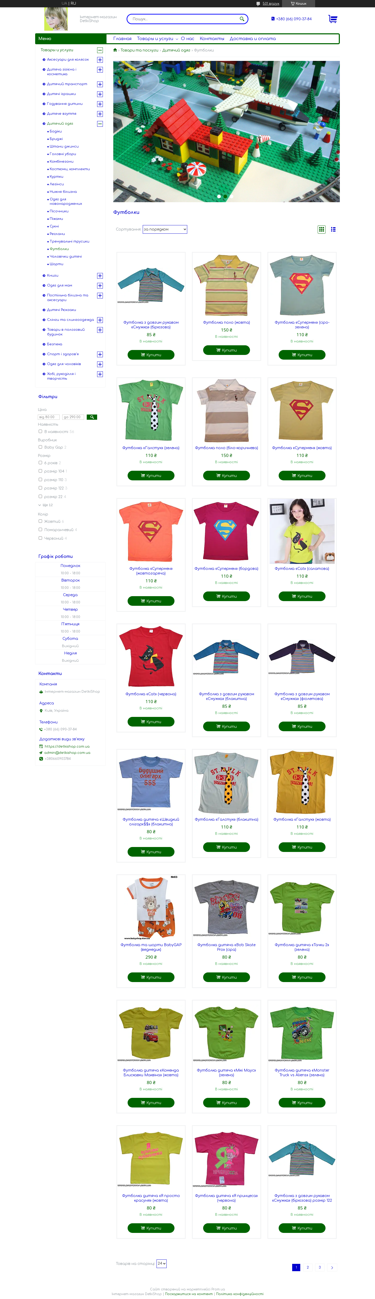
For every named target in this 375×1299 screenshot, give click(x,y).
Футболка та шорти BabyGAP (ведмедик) (151, 947)
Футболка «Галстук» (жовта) (302, 820)
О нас (187, 38)
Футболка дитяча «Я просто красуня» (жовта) (151, 1198)
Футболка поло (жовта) (226, 322)
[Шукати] (242, 19)
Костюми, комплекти (70, 169)
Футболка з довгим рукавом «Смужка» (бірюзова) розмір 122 (302, 1198)
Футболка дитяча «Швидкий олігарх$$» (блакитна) (151, 822)
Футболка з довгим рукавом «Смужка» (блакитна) (226, 696)
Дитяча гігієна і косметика (61, 72)
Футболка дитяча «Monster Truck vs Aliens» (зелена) (302, 1072)
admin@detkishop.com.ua (67, 753)
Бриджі (56, 139)
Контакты (212, 38)
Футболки (59, 249)
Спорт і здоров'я (63, 354)
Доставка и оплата (253, 38)
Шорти (56, 264)
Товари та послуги (139, 50)
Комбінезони (61, 161)
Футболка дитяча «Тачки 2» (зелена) (302, 947)
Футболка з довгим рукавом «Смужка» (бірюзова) (151, 325)
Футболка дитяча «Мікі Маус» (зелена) (226, 1072)
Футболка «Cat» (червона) (151, 694)
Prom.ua (218, 1289)
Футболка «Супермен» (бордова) (226, 569)
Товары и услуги (155, 38)
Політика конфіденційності (240, 1294)
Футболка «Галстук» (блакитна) (226, 820)
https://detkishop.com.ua (67, 746)
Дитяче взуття (61, 114)
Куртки (56, 177)
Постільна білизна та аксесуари (67, 298)
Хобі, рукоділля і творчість (61, 376)
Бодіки (56, 131)
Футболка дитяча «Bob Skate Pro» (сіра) (226, 947)
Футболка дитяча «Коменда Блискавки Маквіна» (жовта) (151, 1072)
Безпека (54, 344)
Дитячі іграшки (61, 94)
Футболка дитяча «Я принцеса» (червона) (226, 1198)
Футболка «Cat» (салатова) (302, 569)
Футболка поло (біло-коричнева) (226, 448)
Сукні (54, 226)
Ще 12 (48, 505)
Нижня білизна (63, 192)
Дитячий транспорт (67, 84)
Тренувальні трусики (69, 241)
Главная (122, 38)
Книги (52, 275)
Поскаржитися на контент (189, 1294)
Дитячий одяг (176, 50)
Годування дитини (65, 104)
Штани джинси (64, 146)
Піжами (56, 219)
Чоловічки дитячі (66, 256)
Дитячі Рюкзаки (61, 310)
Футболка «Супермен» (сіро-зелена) (302, 325)
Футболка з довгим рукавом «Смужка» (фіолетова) (302, 696)
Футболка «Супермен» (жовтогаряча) (151, 571)
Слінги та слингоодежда (70, 320)
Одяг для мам (59, 285)
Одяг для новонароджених (66, 202)
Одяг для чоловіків (64, 364)
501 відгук (271, 3)
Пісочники (59, 211)
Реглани (57, 234)
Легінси (57, 184)
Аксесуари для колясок (68, 59)
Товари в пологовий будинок (66, 332)
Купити (153, 355)
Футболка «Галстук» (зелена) (150, 448)
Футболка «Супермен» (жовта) (302, 448)
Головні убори (63, 154)
